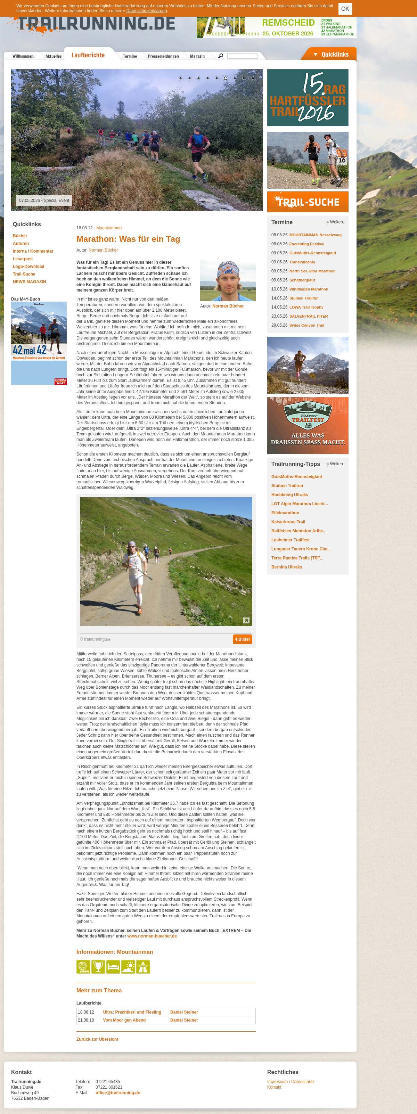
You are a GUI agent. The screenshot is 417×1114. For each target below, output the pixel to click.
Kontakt (274, 1087)
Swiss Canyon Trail (306, 325)
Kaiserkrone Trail (288, 521)
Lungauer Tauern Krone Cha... (301, 549)
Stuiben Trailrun (304, 298)
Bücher (20, 236)
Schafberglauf (302, 280)
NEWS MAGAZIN (29, 281)
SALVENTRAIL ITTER (308, 316)
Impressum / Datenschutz (290, 1081)
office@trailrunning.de (118, 1092)
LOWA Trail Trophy (306, 307)
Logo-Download (28, 266)
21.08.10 (86, 1020)
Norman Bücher (103, 250)
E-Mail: (81, 1092)
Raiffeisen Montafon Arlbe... (298, 531)
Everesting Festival (306, 244)
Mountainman (109, 228)
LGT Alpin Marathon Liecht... (299, 503)
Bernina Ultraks (286, 567)
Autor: (222, 306)
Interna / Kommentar (33, 251)
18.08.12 (86, 1012)
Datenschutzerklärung (146, 10)
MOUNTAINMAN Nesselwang (315, 235)
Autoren (21, 243)
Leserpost (23, 258)
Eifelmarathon (285, 512)
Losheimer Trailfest (290, 540)
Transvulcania (302, 262)
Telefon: (82, 1081)
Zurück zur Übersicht (97, 1039)
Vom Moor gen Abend (124, 1020)
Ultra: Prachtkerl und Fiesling (132, 1012)
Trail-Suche (24, 274)
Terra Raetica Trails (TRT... (297, 558)
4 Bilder (242, 639)
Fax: (79, 1087)
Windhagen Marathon (308, 289)
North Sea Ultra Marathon (312, 271)
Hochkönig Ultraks (289, 494)
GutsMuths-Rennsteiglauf (312, 253)
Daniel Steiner (184, 1012)
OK (345, 9)
